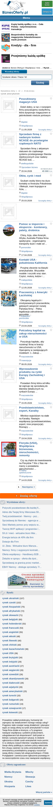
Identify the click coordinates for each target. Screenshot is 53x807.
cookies (37, 805)
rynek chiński (9, 645)
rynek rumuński (10, 704)
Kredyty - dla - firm (23, 45)
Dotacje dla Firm (10, 541)
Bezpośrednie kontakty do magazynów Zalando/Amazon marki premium (26, 37)
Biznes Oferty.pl (17, 68)
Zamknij (48, 803)
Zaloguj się (47, 12)
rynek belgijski (10, 619)
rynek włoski (9, 636)
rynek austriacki (11, 666)
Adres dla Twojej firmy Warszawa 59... (21, 512)
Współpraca (27, 126)
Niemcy (8, 777)
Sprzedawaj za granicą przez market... (21, 563)
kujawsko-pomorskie (25, 317)
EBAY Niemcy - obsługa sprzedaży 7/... (22, 567)
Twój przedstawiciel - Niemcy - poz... (20, 516)
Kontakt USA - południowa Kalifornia (33, 261)
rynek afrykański (11, 611)
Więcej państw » (44, 792)
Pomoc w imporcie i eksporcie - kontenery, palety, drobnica (33, 227)
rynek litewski (9, 640)
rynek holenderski (12, 623)
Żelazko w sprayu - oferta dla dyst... (20, 558)
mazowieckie (27, 356)
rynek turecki (9, 695)
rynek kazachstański (13, 649)
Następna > (28, 487)
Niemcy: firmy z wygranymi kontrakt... (21, 550)
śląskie (24, 122)
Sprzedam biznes (29, 167)
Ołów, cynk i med (30, 175)
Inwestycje (26, 360)
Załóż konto (47, 4)
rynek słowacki (10, 615)
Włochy (29, 772)
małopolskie (26, 280)
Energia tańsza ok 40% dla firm (17, 537)
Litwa (28, 786)
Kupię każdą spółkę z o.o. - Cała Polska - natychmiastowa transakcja (27, 26)
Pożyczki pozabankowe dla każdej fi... (21, 508)
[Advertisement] (35, 212)
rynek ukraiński (10, 598)
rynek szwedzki (10, 674)
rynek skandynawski (13, 678)
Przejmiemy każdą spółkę (28, 55)
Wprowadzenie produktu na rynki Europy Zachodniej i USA (32, 373)
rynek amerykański (12, 691)
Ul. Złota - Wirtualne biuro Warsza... (20, 546)
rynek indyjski (9, 662)
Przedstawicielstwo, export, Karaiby (32, 409)
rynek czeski (9, 602)
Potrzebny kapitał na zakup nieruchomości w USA (32, 333)
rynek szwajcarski (11, 708)
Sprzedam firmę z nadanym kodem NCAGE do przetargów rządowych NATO (33, 139)
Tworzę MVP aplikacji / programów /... (21, 529)
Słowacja (30, 777)
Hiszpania (9, 786)
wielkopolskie (27, 163)
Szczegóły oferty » (45, 130)
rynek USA (8, 653)
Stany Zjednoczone (25, 471)
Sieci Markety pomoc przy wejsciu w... (21, 525)
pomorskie (26, 247)
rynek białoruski (11, 683)
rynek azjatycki (10, 687)
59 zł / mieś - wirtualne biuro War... (19, 533)
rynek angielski (10, 632)
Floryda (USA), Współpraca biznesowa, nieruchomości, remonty (29, 449)
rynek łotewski (10, 712)
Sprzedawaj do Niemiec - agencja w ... (21, 520)
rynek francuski (10, 628)
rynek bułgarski (10, 700)
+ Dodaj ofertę (26, 495)
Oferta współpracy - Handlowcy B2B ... (21, 554)
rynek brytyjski (10, 657)
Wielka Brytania (12, 772)
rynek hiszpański (11, 607)
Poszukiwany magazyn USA (28, 100)
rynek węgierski (10, 670)
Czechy (29, 781)
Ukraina (8, 781)
